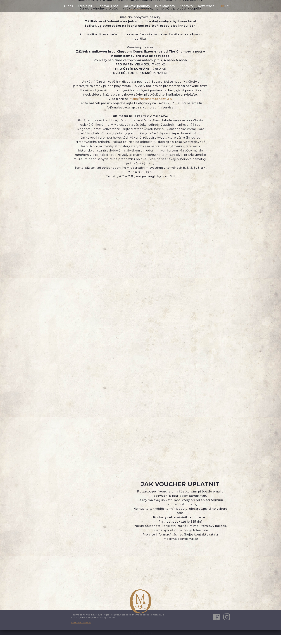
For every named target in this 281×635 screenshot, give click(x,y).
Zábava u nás (107, 6)
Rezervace (206, 6)
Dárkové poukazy (136, 6)
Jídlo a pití (85, 6)
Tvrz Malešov (164, 6)
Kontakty (186, 6)
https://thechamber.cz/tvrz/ (151, 99)
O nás (68, 6)
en (228, 6)
